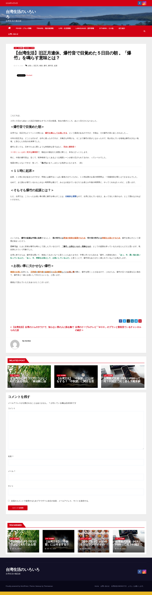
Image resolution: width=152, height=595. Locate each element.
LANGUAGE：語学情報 (85, 28)
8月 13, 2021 (51, 549)
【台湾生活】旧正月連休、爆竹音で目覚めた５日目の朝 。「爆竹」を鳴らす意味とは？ (72, 55)
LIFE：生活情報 (65, 28)
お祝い (30, 66)
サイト (11, 486)
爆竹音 (50, 66)
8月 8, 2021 (121, 549)
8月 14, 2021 (16, 549)
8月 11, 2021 (86, 549)
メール (11, 471)
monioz (28, 341)
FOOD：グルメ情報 (23, 28)
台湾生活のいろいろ (23, 569)
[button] (144, 31)
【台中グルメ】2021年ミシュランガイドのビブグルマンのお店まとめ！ (93, 546)
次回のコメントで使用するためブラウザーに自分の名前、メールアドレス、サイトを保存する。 (50, 501)
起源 (55, 66)
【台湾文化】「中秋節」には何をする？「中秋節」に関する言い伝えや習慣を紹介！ (75, 381)
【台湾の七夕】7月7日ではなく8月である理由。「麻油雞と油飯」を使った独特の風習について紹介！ (29, 383)
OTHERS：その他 (106, 28)
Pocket (29, 75)
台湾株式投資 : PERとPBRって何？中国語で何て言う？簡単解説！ (122, 381)
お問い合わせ (13, 34)
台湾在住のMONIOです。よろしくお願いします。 (128, 586)
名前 (10, 456)
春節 (41, 66)
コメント (11, 408)
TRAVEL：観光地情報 (45, 28)
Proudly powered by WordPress (17, 586)
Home (97, 586)
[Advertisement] (76, 97)
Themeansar (48, 586)
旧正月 (36, 66)
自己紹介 (122, 28)
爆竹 (45, 66)
